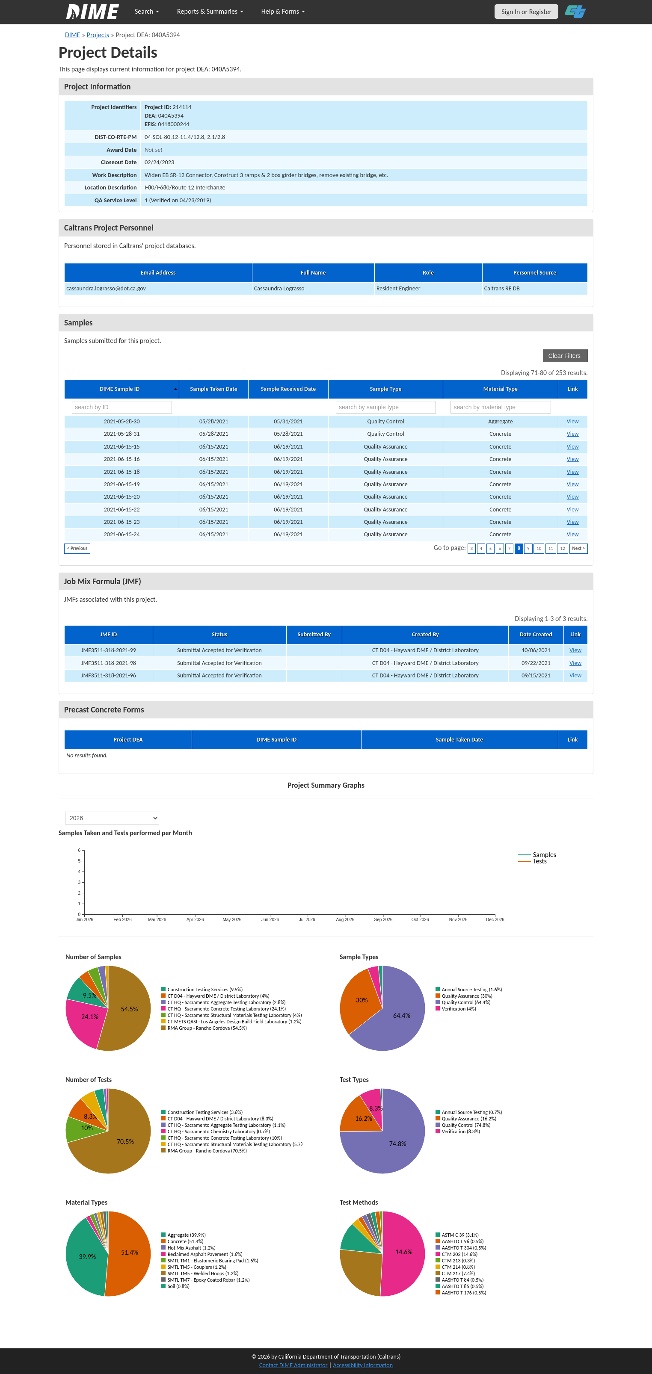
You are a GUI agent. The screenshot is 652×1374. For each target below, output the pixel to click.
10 (538, 548)
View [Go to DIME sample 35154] (573, 472)
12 (562, 548)
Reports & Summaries (210, 11)
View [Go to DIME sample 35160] (573, 522)
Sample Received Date (288, 389)
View (575, 650)
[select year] (112, 818)
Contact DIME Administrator (293, 1365)
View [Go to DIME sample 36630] (573, 421)
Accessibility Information (363, 1365)
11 (550, 548)
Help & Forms (283, 11)
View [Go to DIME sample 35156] (573, 484)
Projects (98, 35)
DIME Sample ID (119, 389)
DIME (72, 35)
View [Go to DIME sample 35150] (573, 446)
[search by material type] (500, 407)
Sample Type (386, 389)
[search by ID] (122, 407)
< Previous (77, 548)
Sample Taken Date (213, 389)
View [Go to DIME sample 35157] (573, 496)
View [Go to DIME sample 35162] (573, 534)
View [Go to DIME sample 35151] (573, 459)
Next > (578, 548)
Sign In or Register (526, 12)
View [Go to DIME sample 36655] (573, 433)
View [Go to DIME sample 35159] (573, 509)
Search (147, 11)
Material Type (500, 389)
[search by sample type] (386, 407)
